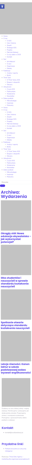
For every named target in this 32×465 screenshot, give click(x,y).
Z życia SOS (11, 89)
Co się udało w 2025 (14, 55)
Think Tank (7, 78)
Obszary (9, 85)
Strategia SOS (11, 48)
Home (5, 36)
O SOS (9, 41)
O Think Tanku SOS (13, 80)
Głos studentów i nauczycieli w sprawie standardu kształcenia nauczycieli (15, 282)
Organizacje (11, 66)
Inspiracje (10, 103)
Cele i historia (11, 43)
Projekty (9, 50)
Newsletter (10, 96)
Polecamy (10, 105)
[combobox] (16, 182)
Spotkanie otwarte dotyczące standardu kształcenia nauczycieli (15, 325)
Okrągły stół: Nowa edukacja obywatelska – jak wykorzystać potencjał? (16, 238)
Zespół (9, 45)
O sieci (9, 64)
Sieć (4, 59)
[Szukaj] (2, 186)
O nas (5, 38)
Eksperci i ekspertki (13, 82)
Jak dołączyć (11, 61)
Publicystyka (11, 91)
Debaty (9, 68)
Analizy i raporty (12, 73)
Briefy (9, 75)
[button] (2, 6)
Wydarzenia (11, 94)
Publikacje (6, 71)
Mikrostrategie (11, 101)
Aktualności (7, 87)
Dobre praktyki (8, 98)
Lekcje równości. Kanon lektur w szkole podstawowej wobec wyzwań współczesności (16, 368)
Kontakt (9, 57)
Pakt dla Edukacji (12, 52)
